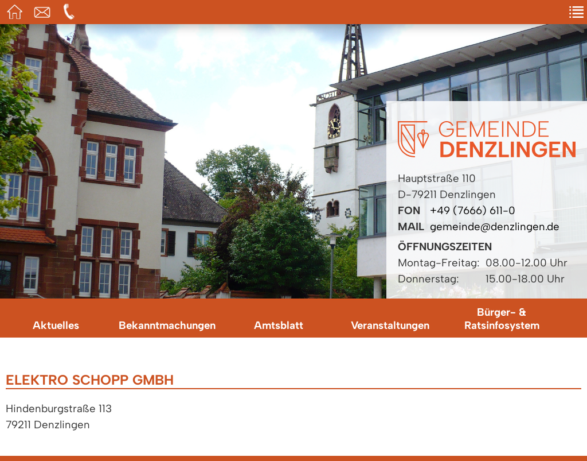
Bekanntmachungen (167, 325)
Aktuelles (56, 325)
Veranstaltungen (390, 325)
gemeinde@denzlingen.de (494, 226)
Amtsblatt (278, 325)
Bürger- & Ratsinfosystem (501, 318)
